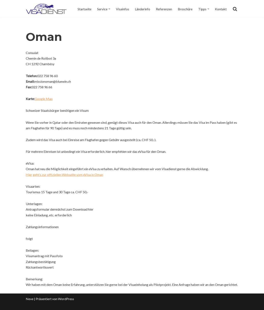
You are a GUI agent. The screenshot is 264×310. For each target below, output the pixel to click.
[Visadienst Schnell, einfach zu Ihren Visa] (46, 9)
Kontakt (221, 9)
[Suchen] (235, 9)
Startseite (84, 9)
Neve (29, 299)
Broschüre (185, 9)
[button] (109, 9)
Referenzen (164, 9)
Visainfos (122, 9)
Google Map (44, 99)
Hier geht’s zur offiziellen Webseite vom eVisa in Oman (64, 175)
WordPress (66, 299)
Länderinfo (142, 9)
